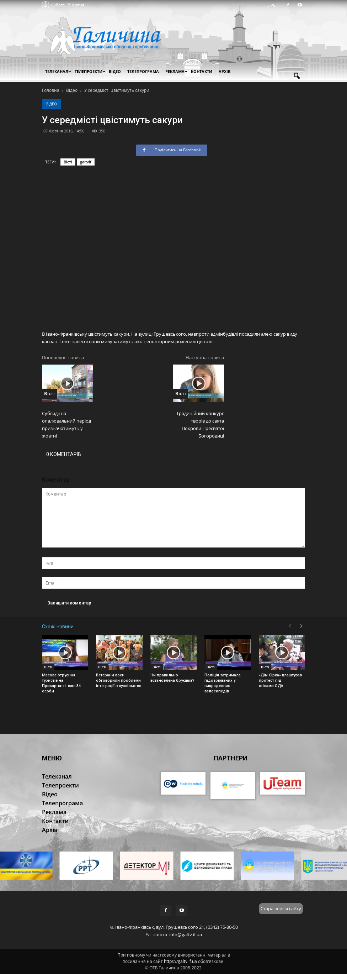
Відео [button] (115, 71)
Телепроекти (90, 71)
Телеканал (58, 71)
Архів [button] (224, 71)
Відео (51, 103)
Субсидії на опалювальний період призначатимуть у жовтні (66, 424)
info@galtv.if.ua (185, 934)
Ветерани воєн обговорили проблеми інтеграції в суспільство (119, 680)
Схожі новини (58, 626)
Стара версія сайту (281, 908)
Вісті (68, 161)
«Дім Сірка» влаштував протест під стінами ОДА (280, 680)
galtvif (85, 161)
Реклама (176, 71)
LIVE (273, 5)
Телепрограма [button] (143, 71)
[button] (296, 76)
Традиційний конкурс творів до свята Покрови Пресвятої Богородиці (200, 424)
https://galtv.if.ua (180, 961)
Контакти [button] (201, 71)
